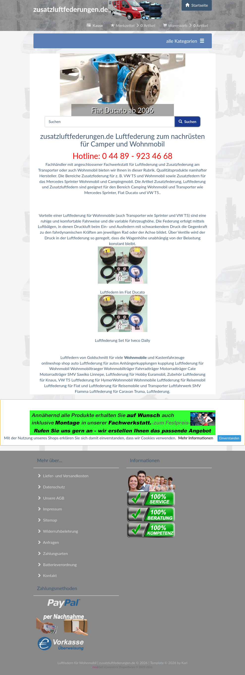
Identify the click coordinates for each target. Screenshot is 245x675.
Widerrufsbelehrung (57, 531)
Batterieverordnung (57, 564)
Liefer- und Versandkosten (63, 475)
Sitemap (47, 520)
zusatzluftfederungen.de (97, 9)
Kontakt (47, 575)
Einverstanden (229, 438)
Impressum (49, 508)
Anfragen (48, 542)
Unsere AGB (50, 498)
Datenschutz (51, 486)
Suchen (187, 121)
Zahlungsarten (52, 553)
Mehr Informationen (195, 437)
